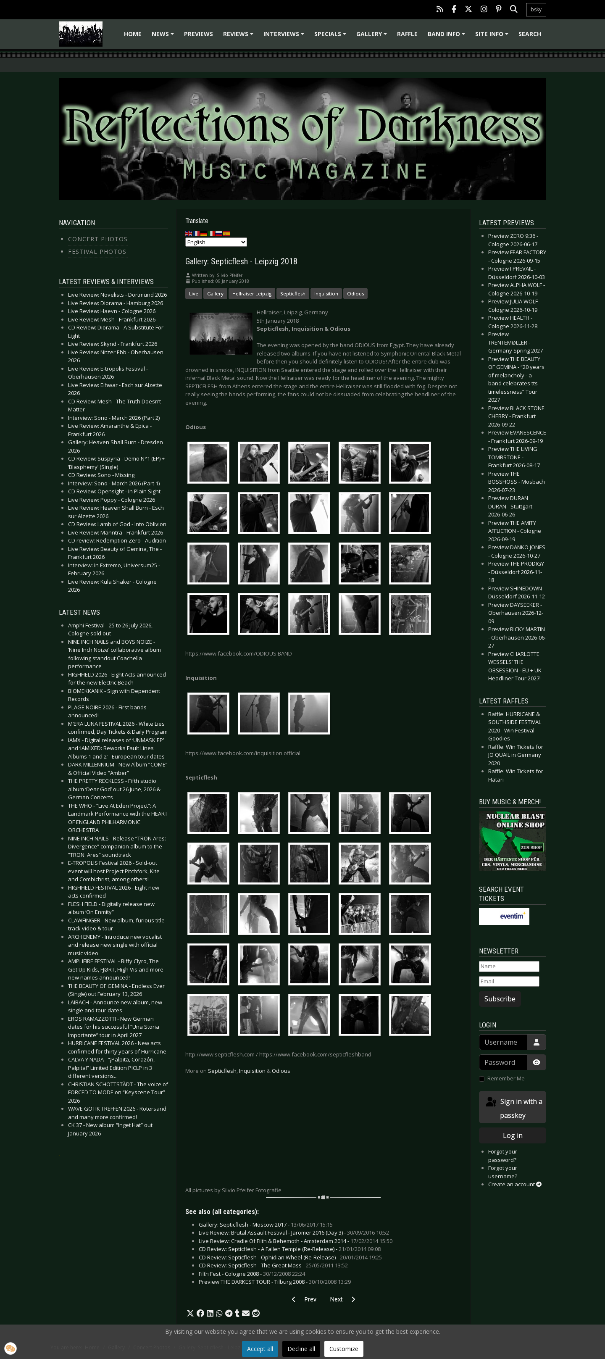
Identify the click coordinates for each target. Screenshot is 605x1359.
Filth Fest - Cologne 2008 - (252, 1273)
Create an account (515, 1184)
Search (529, 34)
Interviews (285, 37)
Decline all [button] (301, 1349)
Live (193, 293)
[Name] (509, 966)
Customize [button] (343, 1349)
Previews (198, 34)
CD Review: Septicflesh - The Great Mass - (273, 1265)
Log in (513, 1135)
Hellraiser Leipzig (251, 293)
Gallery (372, 37)
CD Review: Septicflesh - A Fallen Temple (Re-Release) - (290, 1249)
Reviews (239, 37)
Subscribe (500, 998)
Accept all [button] (260, 1349)
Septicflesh (292, 293)
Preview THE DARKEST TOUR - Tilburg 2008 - (275, 1281)
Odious (355, 293)
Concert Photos (98, 239)
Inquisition (326, 293)
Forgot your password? (502, 1156)
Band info (448, 37)
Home (133, 34)
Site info (493, 37)
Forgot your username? (502, 1172)
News (164, 37)
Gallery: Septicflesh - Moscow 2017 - (266, 1224)
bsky (536, 9)
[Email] (509, 981)
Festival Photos (97, 251)
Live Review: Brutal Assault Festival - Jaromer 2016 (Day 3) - (294, 1232)
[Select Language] (216, 242)
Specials (331, 37)
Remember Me (506, 1078)
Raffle (407, 34)
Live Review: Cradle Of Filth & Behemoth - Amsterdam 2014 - (295, 1241)
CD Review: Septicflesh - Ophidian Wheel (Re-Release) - (290, 1257)
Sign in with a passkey (513, 1108)
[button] (190, 1313)
